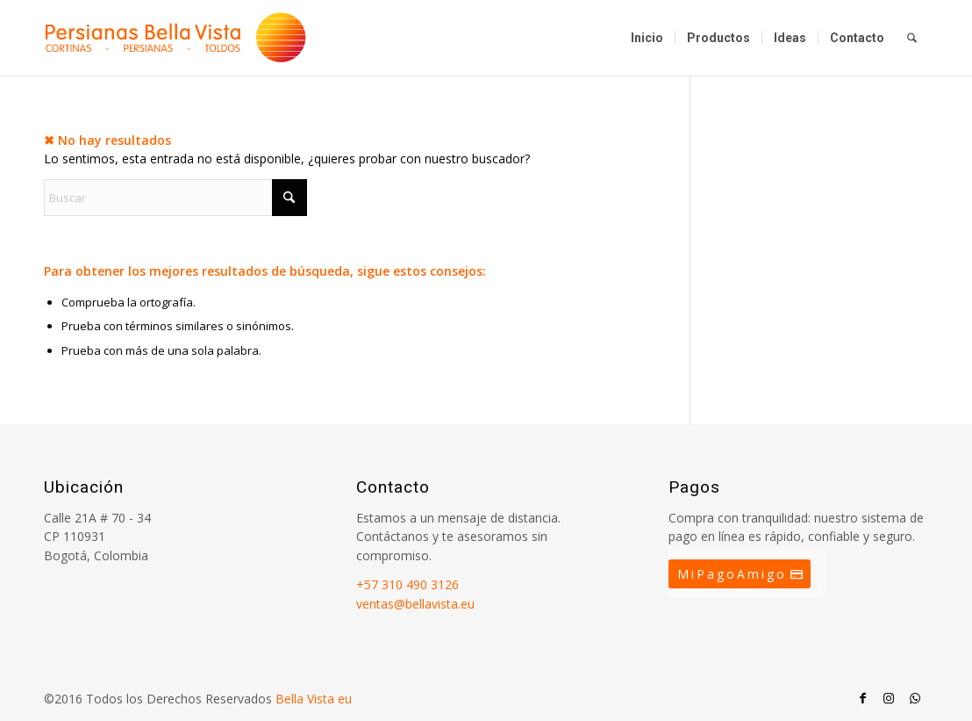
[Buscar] (912, 38)
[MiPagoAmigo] (739, 574)
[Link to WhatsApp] (915, 698)
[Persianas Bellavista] (175, 38)
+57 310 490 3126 (407, 584)
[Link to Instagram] (889, 698)
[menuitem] (647, 38)
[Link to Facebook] (862, 698)
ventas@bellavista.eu (415, 603)
